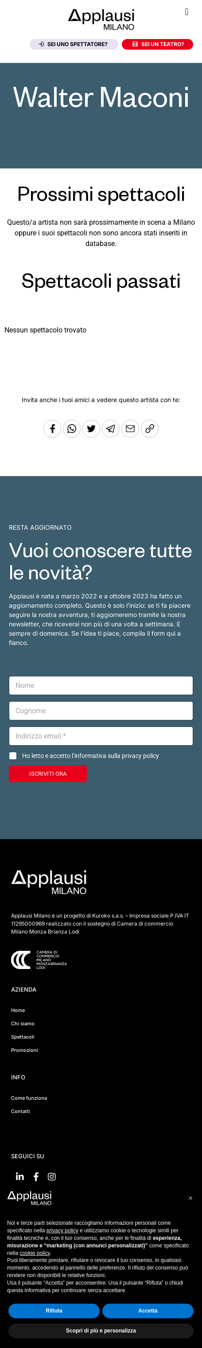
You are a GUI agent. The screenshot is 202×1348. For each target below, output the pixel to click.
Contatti (20, 1111)
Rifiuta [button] (54, 1311)
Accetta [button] (147, 1311)
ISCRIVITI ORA (47, 773)
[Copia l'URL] (131, 435)
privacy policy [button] (62, 1230)
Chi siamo (23, 1023)
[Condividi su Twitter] (92, 435)
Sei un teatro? (158, 44)
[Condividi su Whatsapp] (72, 435)
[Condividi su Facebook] (52, 435)
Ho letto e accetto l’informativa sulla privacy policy (90, 755)
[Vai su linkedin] (20, 1176)
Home (18, 1010)
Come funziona (29, 1098)
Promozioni (24, 1050)
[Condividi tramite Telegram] (111, 435)
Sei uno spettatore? (73, 44)
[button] (187, 11)
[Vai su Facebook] (35, 1176)
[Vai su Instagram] (51, 1176)
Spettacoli (23, 1037)
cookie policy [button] (35, 1253)
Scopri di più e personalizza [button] (101, 1331)
